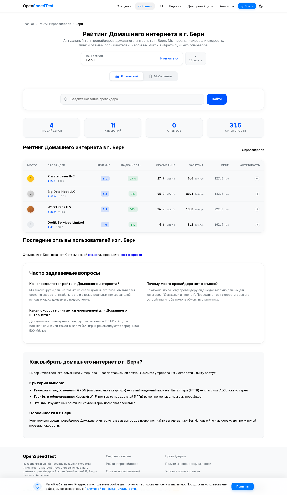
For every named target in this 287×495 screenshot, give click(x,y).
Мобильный (160, 76)
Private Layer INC (61, 176)
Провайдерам (175, 456)
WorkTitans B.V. (60, 207)
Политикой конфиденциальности (110, 488)
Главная (29, 24)
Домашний (126, 76)
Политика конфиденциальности (188, 463)
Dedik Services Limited (66, 222)
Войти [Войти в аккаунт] (247, 6)
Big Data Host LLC (61, 192)
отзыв (92, 254)
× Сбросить (195, 58)
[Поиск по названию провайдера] (132, 99)
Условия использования (182, 471)
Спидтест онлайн (118, 456)
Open (38, 6)
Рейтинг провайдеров (55, 24)
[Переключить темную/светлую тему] (260, 6)
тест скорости (131, 254)
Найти (217, 99)
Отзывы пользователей (123, 471)
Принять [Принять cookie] (242, 486)
